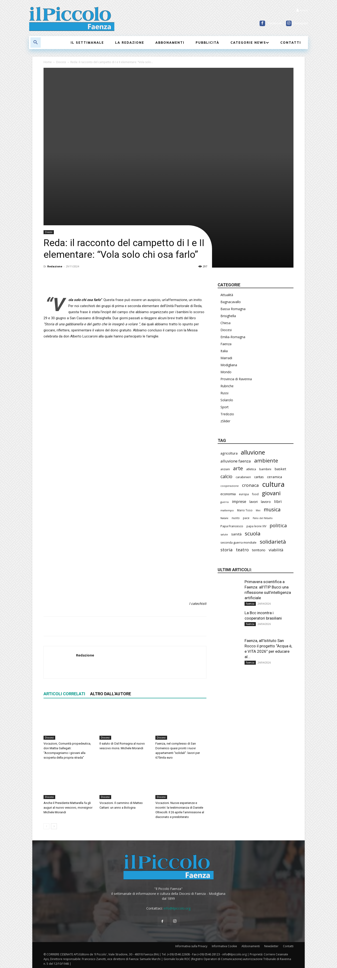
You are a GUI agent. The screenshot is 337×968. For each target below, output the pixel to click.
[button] (35, 42)
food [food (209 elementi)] (255, 494)
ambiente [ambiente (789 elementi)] (266, 460)
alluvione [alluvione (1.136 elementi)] (253, 452)
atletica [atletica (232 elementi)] (251, 469)
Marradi (226, 358)
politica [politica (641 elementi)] (278, 525)
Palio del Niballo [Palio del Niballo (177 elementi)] (263, 518)
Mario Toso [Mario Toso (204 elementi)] (245, 510)
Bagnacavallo (230, 302)
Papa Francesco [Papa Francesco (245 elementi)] (231, 526)
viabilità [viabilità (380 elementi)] (276, 549)
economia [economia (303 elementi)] (228, 493)
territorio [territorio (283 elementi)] (258, 550)
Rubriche (227, 386)
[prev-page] (46, 826)
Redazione (54, 266)
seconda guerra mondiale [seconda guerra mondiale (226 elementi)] (238, 542)
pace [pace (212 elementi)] (246, 518)
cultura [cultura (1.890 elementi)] (273, 484)
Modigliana (228, 365)
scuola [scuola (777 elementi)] (252, 533)
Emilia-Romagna (232, 337)
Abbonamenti (251, 946)
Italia (224, 351)
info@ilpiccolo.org (177, 908)
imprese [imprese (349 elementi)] (239, 501)
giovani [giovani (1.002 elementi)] (271, 493)
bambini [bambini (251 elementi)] (265, 469)
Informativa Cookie (224, 946)
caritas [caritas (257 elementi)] (259, 477)
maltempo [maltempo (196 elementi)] (227, 510)
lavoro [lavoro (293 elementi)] (266, 501)
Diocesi (61, 62)
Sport (224, 407)
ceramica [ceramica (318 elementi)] (274, 476)
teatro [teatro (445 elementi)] (242, 549)
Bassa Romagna (232, 309)
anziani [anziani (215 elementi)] (225, 469)
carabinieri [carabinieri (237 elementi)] (243, 477)
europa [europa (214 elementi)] (244, 494)
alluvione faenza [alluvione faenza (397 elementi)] (235, 461)
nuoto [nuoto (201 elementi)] (236, 518)
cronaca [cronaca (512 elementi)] (250, 485)
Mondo (225, 372)
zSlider (225, 421)
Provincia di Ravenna (236, 379)
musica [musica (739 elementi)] (272, 509)
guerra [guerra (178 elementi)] (224, 502)
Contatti (288, 946)
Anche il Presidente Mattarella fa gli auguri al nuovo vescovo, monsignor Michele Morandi (68, 807)
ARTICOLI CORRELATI (64, 693)
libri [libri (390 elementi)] (278, 501)
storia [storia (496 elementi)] (226, 549)
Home (48, 62)
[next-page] (54, 826)
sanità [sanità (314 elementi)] (236, 534)
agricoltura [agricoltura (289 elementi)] (229, 453)
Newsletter (271, 946)
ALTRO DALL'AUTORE (110, 693)
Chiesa (225, 323)
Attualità (226, 295)
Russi (224, 393)
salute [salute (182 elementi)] (224, 534)
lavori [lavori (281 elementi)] (253, 501)
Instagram (301, 23)
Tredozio (227, 414)
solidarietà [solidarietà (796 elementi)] (273, 541)
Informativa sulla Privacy (191, 946)
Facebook (275, 23)
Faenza (225, 344)
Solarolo (226, 400)
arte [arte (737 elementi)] (238, 468)
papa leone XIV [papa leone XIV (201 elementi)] (256, 526)
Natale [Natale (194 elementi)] (224, 518)
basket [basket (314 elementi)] (280, 468)
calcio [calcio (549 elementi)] (226, 476)
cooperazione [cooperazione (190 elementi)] (229, 486)
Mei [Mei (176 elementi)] (258, 510)
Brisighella (228, 316)
